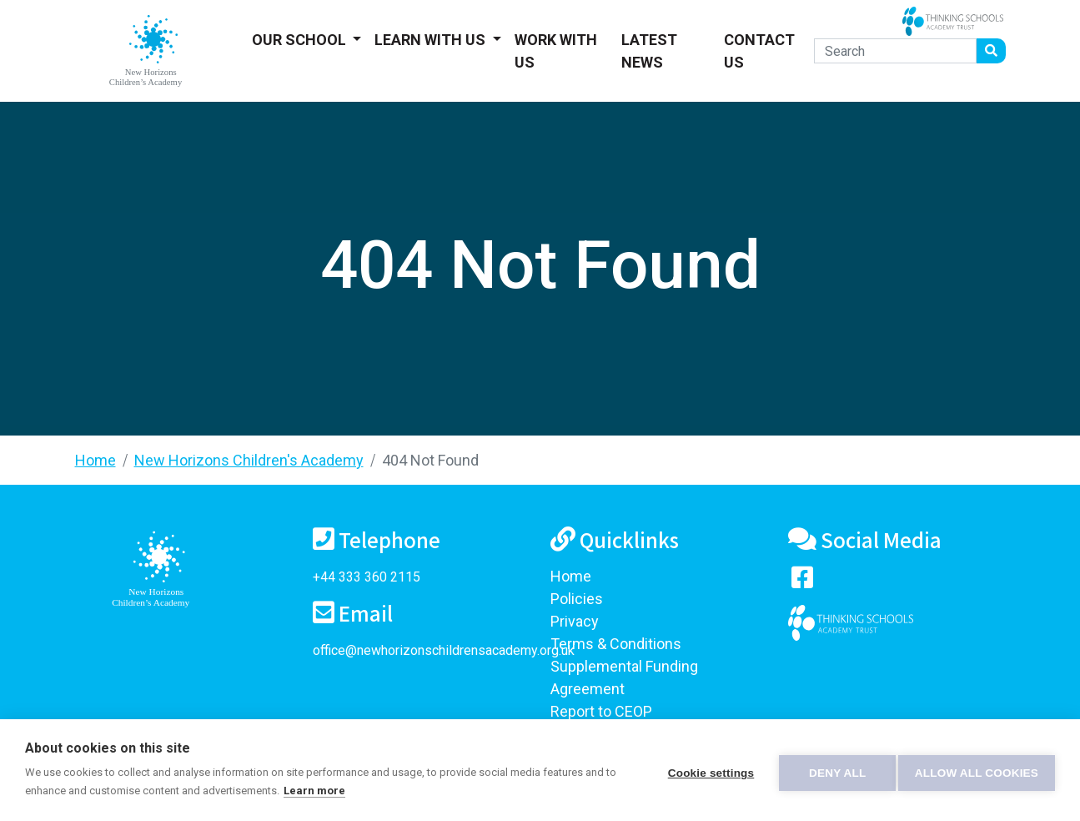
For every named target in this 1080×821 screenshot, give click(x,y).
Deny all (831, 770)
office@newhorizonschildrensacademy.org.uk (444, 650)
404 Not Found (430, 460)
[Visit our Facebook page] (802, 581)
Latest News (649, 51)
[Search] (895, 50)
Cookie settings (704, 770)
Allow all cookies (976, 770)
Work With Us (556, 51)
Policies (576, 598)
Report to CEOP (601, 711)
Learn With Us (431, 39)
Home (95, 460)
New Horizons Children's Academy (249, 460)
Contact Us (759, 51)
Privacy (574, 621)
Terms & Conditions (615, 643)
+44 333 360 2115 (366, 577)
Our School (300, 39)
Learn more (327, 790)
